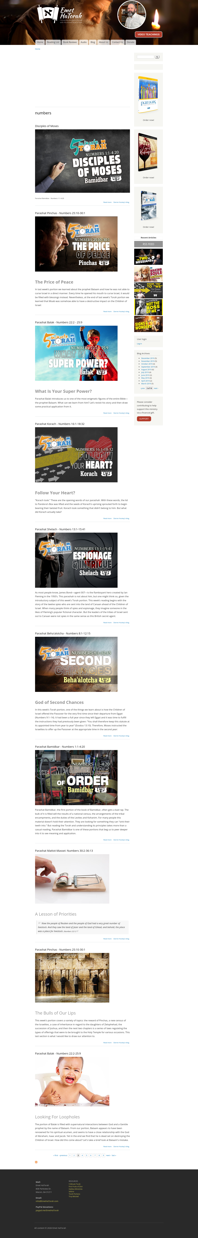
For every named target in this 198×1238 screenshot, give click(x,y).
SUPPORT (144, 419)
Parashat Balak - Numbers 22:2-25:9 (58, 1053)
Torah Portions (74, 1194)
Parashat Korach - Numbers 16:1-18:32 (59, 424)
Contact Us (117, 42)
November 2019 (147, 361)
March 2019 (146, 383)
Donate (130, 42)
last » (114, 1155)
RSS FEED (148, 244)
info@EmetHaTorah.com (47, 1201)
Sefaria (71, 1191)
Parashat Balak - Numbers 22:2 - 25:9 (58, 322)
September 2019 (148, 367)
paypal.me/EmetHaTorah (47, 1210)
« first (55, 1155)
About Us (103, 42)
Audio (84, 42)
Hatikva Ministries (75, 1189)
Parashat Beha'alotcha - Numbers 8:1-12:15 (62, 633)
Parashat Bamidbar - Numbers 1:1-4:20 (60, 747)
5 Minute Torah (74, 1184)
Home (40, 42)
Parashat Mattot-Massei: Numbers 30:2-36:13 (64, 851)
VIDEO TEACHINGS (149, 34)
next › (108, 1155)
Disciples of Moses (47, 126)
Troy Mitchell (74, 1196)
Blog (93, 42)
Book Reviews (70, 42)
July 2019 (145, 372)
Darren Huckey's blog (121, 202)
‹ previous (63, 1155)
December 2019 (147, 358)
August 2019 (146, 369)
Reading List (53, 42)
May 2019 (145, 378)
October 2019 (146, 364)
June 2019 (145, 375)
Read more (107, 202)
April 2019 (145, 381)
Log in (139, 343)
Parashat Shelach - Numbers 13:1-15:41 (60, 529)
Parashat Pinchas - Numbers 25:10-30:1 (60, 213)
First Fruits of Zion (76, 1186)
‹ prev (142, 388)
